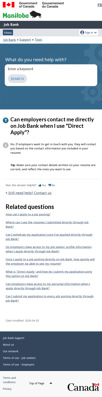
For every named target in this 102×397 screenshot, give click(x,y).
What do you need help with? (35, 59)
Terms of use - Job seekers (19, 358)
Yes (42, 185)
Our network (10, 351)
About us (8, 344)
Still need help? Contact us (29, 193)
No (51, 185)
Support (25, 40)
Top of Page (40, 383)
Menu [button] (8, 32)
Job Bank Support (13, 338)
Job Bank (11, 24)
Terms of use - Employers (18, 364)
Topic (38, 40)
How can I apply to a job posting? (28, 214)
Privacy (7, 389)
